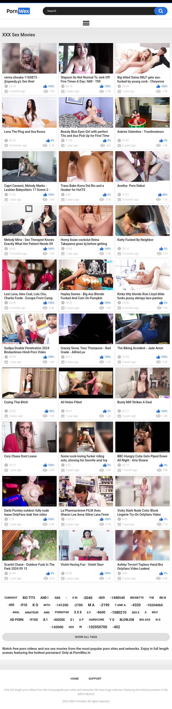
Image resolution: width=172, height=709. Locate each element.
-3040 (87, 598)
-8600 (100, 612)
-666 (57, 598)
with (46, 605)
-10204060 (154, 605)
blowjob (127, 620)
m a (91, 605)
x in (74, 597)
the (151, 597)
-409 (101, 598)
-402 (116, 627)
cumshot (10, 597)
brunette (137, 597)
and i (44, 598)
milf (155, 612)
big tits (29, 598)
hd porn (17, 620)
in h (162, 598)
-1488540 (117, 598)
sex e (135, 612)
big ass (144, 619)
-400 (11, 605)
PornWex (81, 701)
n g (158, 619)
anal (16, 612)
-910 (23, 605)
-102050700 (97, 627)
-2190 (104, 605)
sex (71, 627)
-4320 (136, 605)
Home (75, 678)
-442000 (59, 620)
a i (45, 619)
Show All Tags (86, 637)
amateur (31, 612)
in (80, 626)
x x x (78, 612)
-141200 (62, 605)
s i (72, 620)
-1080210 (119, 612)
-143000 (56, 627)
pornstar (62, 612)
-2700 (78, 605)
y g (112, 620)
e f (89, 612)
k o (35, 605)
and (46, 612)
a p (81, 619)
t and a (120, 605)
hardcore (96, 619)
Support (94, 678)
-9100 (33, 620)
